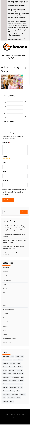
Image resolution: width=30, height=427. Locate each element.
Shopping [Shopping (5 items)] (12, 391)
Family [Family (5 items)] (18, 363)
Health (4, 305)
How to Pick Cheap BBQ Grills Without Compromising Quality (18, 14)
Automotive (5, 267)
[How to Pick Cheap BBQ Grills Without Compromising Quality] (4, 14)
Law (3, 318)
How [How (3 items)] (22, 377)
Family (4, 284)
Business (5, 272)
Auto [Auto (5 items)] (12, 356)
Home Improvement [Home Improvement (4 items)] (18, 373)
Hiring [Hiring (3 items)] (4, 373)
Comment (6, 142)
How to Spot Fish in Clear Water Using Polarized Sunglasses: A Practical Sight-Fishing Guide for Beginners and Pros (18, 2)
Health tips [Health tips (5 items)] (11, 370)
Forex (4, 297)
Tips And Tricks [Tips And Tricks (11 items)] (11, 397)
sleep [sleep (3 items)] (18, 391)
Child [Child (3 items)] (15, 360)
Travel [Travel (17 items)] (18, 397)
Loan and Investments (8, 322)
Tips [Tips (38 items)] (4, 397)
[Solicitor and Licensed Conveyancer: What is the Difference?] (4, 38)
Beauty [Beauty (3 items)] (17, 356)
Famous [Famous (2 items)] (5, 366)
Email (4, 171)
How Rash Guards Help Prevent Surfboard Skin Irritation (16, 18)
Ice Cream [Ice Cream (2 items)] (20, 380)
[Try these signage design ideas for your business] (4, 6)
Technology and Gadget (9, 338)
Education (5, 276)
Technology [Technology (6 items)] (22, 394)
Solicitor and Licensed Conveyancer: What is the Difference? (18, 38)
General (4, 301)
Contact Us (15, 417)
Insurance (5, 313)
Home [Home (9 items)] (9, 373)
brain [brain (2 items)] (22, 356)
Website (5, 180)
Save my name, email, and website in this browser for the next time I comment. (14, 192)
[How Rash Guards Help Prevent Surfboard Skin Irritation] (4, 18)
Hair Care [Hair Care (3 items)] (20, 366)
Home (6, 414)
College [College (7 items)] (20, 360)
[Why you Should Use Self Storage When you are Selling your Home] (4, 22)
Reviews (4, 330)
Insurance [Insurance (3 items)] (10, 384)
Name (4, 162)
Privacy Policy (21, 414)
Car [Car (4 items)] (11, 360)
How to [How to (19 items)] (5, 380)
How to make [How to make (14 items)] (12, 380)
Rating (4, 157)
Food (3, 292)
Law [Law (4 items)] (16, 384)
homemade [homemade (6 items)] (6, 377)
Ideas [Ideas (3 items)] (4, 384)
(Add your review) (9, 121)
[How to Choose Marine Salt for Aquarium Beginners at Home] (4, 10)
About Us (12, 414)
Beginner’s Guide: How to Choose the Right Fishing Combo (18, 34)
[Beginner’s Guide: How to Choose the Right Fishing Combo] (4, 34)
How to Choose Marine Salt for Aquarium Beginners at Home (16, 10)
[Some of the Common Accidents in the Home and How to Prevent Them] (4, 26)
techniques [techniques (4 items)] (15, 394)
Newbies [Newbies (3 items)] (5, 387)
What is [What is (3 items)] (12, 401)
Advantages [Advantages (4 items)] (6, 356)
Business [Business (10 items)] (5, 360)
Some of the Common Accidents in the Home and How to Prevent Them (18, 26)
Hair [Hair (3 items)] (15, 366)
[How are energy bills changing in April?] (4, 30)
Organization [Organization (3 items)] (13, 387)
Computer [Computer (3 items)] (5, 363)
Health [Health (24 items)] (5, 370)
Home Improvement (8, 309)
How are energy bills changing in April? (17, 30)
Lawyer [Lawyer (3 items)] (20, 384)
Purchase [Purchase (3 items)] (5, 391)
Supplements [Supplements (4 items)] (6, 394)
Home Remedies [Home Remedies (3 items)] (15, 377)
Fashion (4, 288)
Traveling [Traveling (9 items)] (5, 401)
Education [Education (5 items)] (12, 363)
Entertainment (6, 280)
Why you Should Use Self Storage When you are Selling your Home (17, 22)
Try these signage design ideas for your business (17, 6)
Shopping (5, 334)
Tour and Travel (6, 343)
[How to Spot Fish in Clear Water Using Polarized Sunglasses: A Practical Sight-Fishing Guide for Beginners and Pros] (4, 2)
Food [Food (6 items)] (10, 366)
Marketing (5, 326)
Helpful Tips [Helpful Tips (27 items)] (19, 370)
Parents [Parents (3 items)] (20, 387)
